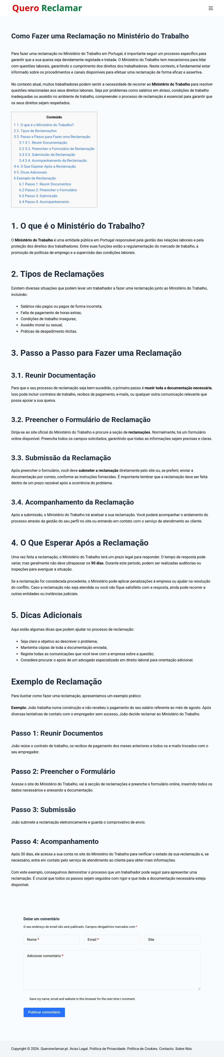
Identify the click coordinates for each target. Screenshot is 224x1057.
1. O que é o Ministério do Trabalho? (44, 125)
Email (93, 940)
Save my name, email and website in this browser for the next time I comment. (83, 999)
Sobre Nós (183, 1049)
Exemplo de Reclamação (35, 178)
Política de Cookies (142, 1049)
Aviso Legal (79, 1049)
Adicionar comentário (45, 956)
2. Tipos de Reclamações (35, 131)
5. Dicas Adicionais (30, 172)
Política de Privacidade (108, 1049)
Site (151, 939)
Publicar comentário (44, 1012)
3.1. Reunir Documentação (43, 143)
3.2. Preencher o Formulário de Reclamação (57, 149)
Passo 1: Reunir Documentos (45, 184)
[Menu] (211, 8)
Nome (33, 940)
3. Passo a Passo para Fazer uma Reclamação (52, 137)
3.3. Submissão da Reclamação (47, 155)
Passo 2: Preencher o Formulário (48, 190)
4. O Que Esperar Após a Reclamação (45, 166)
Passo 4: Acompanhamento (44, 202)
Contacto (166, 1049)
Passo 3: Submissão (38, 196)
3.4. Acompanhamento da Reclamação (53, 160)
